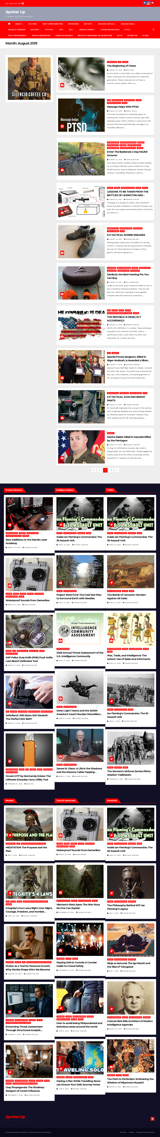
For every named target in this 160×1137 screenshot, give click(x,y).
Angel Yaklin (130, 111)
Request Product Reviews (145, 1132)
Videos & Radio (87, 30)
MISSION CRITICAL (106, 24)
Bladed (8, 650)
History (88, 24)
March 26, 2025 (115, 1029)
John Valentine (131, 159)
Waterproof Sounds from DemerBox (28, 600)
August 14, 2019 (115, 325)
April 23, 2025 (115, 663)
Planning (123, 145)
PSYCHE (49, 30)
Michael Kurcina (132, 364)
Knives (40, 769)
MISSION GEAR (128, 24)
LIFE (61, 30)
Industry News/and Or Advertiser (95, 36)
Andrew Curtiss (131, 199)
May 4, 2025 (114, 913)
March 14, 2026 (65, 718)
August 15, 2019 (115, 282)
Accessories (111, 267)
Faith (119, 36)
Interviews (73, 24)
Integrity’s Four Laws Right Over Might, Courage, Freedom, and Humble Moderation (29, 912)
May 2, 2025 (114, 971)
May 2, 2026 (13, 855)
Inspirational (112, 62)
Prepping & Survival (114, 103)
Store (145, 36)
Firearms (141, 142)
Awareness (9, 962)
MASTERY (35, 30)
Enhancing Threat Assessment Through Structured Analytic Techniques (24, 1030)
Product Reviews (17, 30)
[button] (153, 30)
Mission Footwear (126, 228)
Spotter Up (15, 12)
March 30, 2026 (14, 547)
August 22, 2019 (116, 159)
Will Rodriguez (131, 282)
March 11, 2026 (65, 776)
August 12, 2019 (115, 445)
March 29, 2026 (14, 604)
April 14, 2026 (64, 660)
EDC (71, 30)
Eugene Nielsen (131, 239)
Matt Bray (129, 70)
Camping (9, 593)
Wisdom (136, 313)
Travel (21, 596)
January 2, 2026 (14, 1034)
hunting (30, 593)
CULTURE (32, 24)
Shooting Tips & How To (128, 148)
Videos (19, 901)
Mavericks (81, 533)
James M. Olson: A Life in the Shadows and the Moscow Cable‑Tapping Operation (79, 772)
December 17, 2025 (15, 1095)
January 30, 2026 (15, 974)
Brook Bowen (29, 604)
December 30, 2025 (66, 912)
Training (140, 148)
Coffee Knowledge (109, 30)
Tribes (89, 533)
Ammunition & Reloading (128, 142)
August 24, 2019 (116, 70)
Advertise (132, 36)
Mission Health (129, 100)
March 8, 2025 (115, 1087)
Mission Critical (117, 100)
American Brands (64, 36)
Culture (17, 962)
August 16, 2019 (115, 239)
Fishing (16, 593)
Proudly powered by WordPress (17, 1132)
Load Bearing (23, 711)
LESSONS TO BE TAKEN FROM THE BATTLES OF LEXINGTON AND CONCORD (127, 195)
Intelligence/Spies (41, 36)
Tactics (145, 187)
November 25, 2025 (67, 970)
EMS (109, 100)
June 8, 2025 (64, 1031)
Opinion (125, 62)
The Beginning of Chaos (121, 65)
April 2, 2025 (114, 721)
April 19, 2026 (64, 602)
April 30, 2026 (65, 545)
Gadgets (135, 267)
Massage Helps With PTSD (123, 106)
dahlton (28, 784)
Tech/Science (135, 270)
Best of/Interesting (53, 24)
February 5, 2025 (116, 779)
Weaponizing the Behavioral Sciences (119, 313)
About (18, 24)
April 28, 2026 (14, 916)
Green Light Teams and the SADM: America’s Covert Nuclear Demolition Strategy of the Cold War (78, 714)
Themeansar (47, 1132)
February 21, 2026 (15, 784)
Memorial (115, 353)
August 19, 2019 (115, 199)
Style (127, 30)
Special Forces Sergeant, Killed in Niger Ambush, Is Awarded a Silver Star (127, 360)
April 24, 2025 (115, 602)
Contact (131, 1132)
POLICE (42, 650)
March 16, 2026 (14, 665)
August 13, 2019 (115, 404)
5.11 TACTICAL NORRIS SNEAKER (126, 234)
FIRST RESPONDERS (17, 36)
